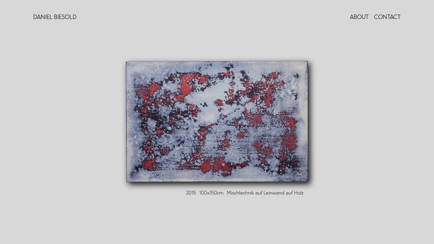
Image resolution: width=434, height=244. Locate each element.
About (359, 17)
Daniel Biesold (55, 17)
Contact (387, 17)
